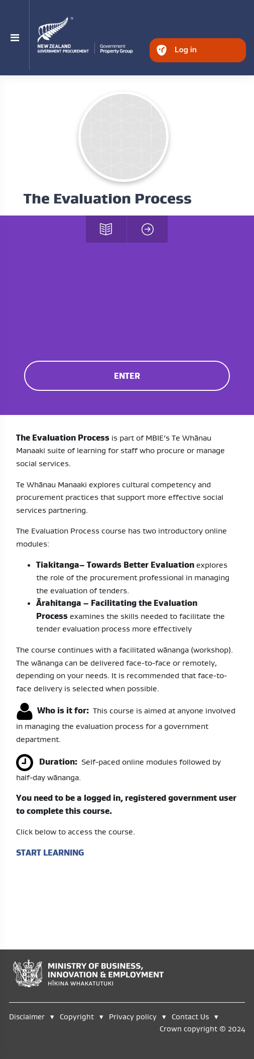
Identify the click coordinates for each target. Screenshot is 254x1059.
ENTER (127, 376)
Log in (186, 49)
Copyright (78, 1016)
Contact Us (190, 1016)
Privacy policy (133, 1016)
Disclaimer (27, 1016)
